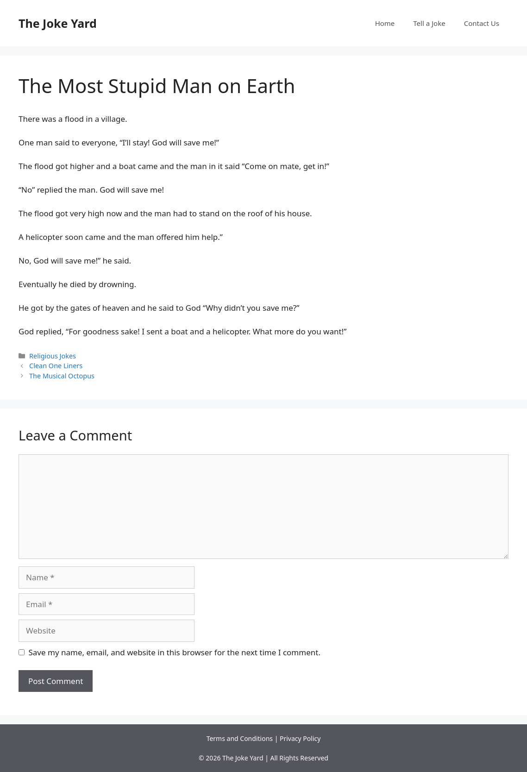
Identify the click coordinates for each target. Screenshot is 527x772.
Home (385, 23)
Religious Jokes (52, 355)
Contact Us (481, 23)
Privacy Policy (300, 738)
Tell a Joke (429, 23)
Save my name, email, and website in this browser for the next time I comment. (174, 652)
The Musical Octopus (61, 375)
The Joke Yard (58, 23)
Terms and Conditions (240, 738)
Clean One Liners (55, 365)
